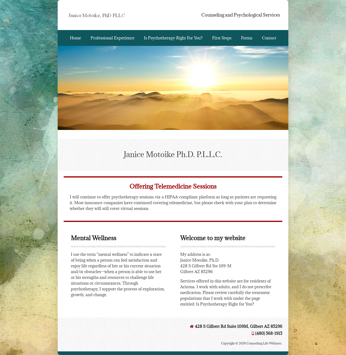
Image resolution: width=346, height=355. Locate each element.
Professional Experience (112, 38)
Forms (246, 38)
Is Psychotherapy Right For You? (173, 38)
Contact (269, 38)
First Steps (221, 38)
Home (75, 38)
